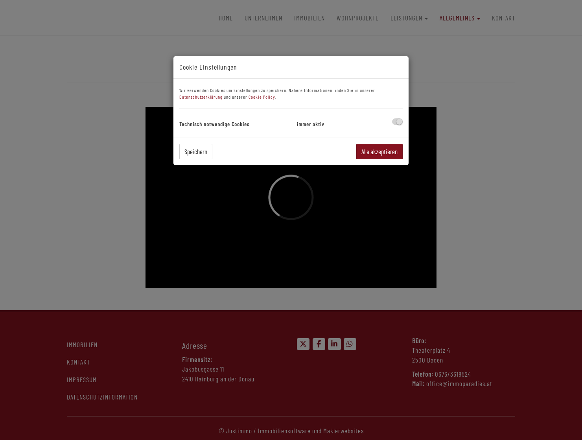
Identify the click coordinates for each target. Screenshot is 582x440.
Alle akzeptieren (379, 151)
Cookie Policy (262, 96)
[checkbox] (397, 121)
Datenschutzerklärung (201, 96)
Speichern (195, 151)
